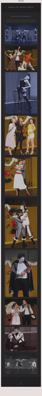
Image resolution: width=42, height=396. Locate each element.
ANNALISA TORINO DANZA (21, 7)
